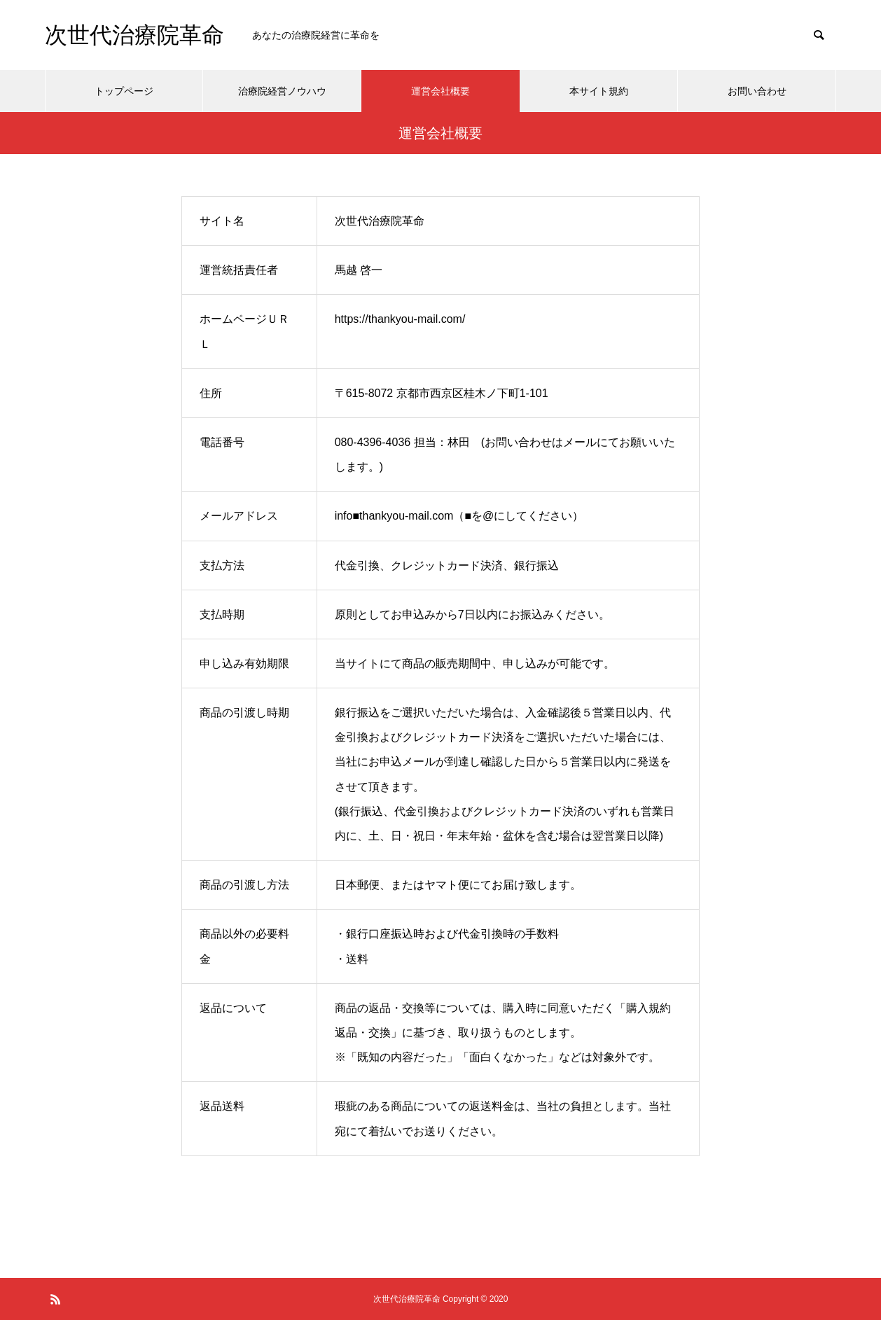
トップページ (124, 91)
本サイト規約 (598, 91)
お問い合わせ (757, 91)
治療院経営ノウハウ (282, 91)
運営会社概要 (440, 91)
